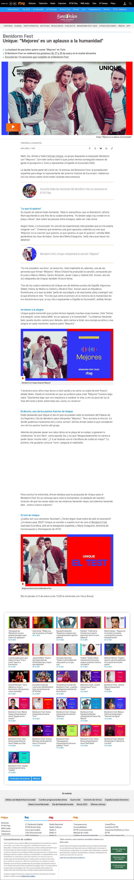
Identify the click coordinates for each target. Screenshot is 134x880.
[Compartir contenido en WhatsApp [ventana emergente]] (106, 148)
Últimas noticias (98, 804)
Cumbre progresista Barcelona (53, 800)
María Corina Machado (39, 804)
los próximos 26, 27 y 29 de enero (54, 53)
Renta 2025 (82, 804)
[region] (67, 858)
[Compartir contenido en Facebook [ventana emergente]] (89, 148)
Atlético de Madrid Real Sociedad (20, 800)
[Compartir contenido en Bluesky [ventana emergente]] (101, 148)
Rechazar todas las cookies (119, 858)
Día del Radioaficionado (62, 804)
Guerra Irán (75, 800)
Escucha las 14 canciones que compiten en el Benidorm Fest (37, 57)
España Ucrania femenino (117, 800)
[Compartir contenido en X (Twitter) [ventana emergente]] (95, 148)
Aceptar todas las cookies (118, 850)
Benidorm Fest (99, 522)
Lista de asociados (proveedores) (72, 858)
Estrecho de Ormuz (93, 800)
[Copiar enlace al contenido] (112, 148)
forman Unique (55, 156)
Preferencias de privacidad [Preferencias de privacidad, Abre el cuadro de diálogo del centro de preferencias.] (119, 866)
